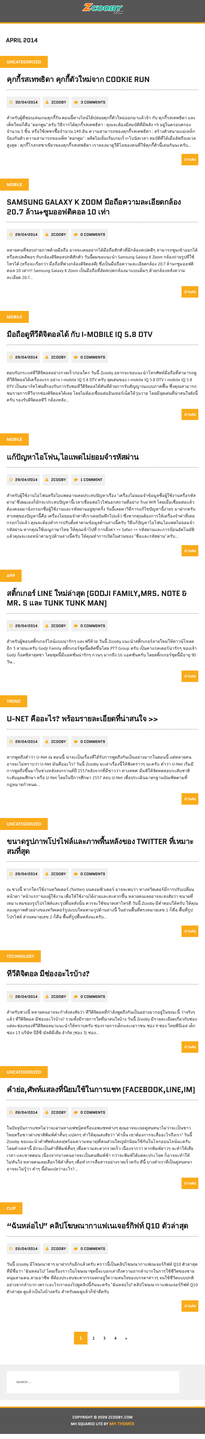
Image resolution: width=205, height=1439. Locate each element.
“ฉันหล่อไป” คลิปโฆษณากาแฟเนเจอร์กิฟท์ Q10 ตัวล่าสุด (97, 1230)
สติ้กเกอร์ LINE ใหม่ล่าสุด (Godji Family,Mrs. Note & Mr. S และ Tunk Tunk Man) (97, 602)
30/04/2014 (26, 106)
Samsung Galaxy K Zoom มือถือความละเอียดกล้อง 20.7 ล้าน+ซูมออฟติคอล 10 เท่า (94, 211)
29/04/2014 (26, 238)
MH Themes (125, 1429)
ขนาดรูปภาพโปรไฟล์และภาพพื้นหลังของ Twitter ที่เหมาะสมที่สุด (100, 850)
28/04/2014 (26, 1001)
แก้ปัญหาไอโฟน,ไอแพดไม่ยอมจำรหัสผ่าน (73, 461)
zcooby (58, 106)
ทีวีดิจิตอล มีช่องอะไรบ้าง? (48, 978)
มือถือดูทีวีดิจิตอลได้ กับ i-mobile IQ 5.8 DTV (79, 338)
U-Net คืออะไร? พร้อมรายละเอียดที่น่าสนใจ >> (82, 723)
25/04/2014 (26, 1253)
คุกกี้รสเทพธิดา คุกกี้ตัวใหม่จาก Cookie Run (78, 84)
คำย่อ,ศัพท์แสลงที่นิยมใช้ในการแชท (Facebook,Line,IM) (101, 1094)
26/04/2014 (26, 1116)
